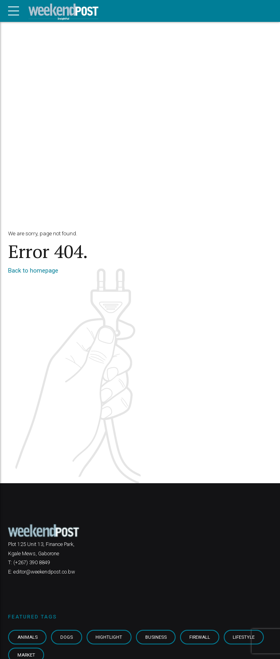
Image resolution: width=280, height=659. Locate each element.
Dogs (66, 637)
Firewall (199, 637)
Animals (27, 637)
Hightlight (108, 637)
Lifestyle (244, 637)
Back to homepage (33, 270)
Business (156, 637)
